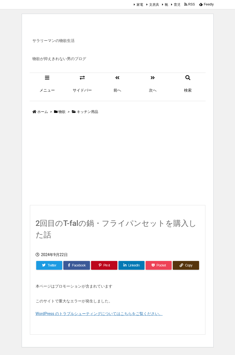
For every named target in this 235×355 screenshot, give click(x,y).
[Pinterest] (104, 265)
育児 (177, 5)
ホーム (42, 112)
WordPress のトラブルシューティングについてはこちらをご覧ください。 (99, 313)
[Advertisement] (118, 161)
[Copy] (186, 265)
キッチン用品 (87, 112)
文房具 (154, 5)
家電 (140, 5)
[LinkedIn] (131, 265)
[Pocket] (159, 265)
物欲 (62, 112)
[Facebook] (76, 265)
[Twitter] (49, 265)
